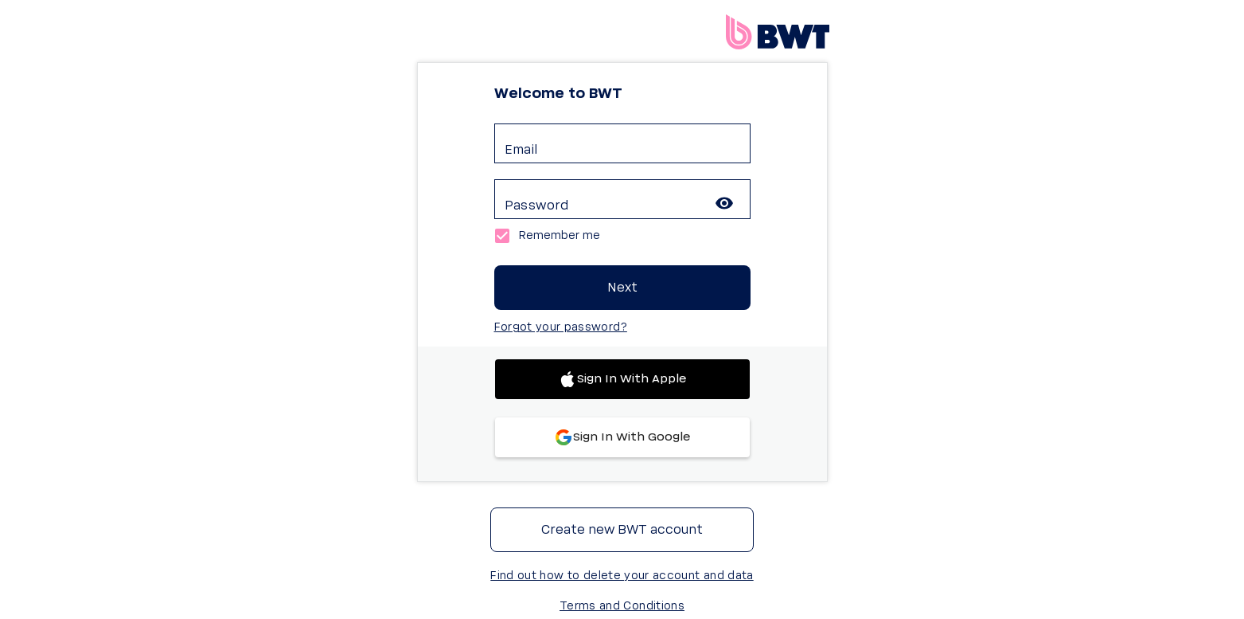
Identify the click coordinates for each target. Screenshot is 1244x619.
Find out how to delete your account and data (621, 576)
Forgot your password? (560, 327)
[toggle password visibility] (724, 203)
